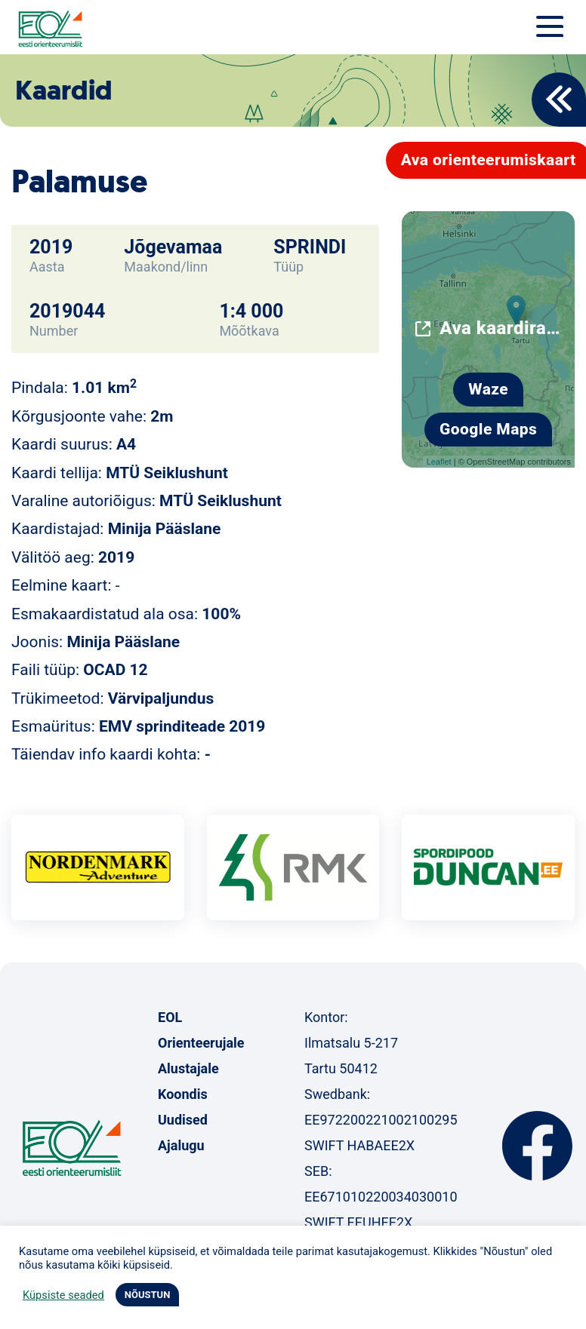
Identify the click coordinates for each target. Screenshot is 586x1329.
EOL (170, 1017)
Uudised (183, 1120)
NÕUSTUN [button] (148, 1294)
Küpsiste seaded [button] (63, 1295)
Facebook (537, 1145)
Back (559, 99)
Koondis (183, 1094)
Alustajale (188, 1068)
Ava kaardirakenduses (501, 328)
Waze (488, 389)
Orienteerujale (201, 1043)
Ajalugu (181, 1145)
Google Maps (488, 429)
